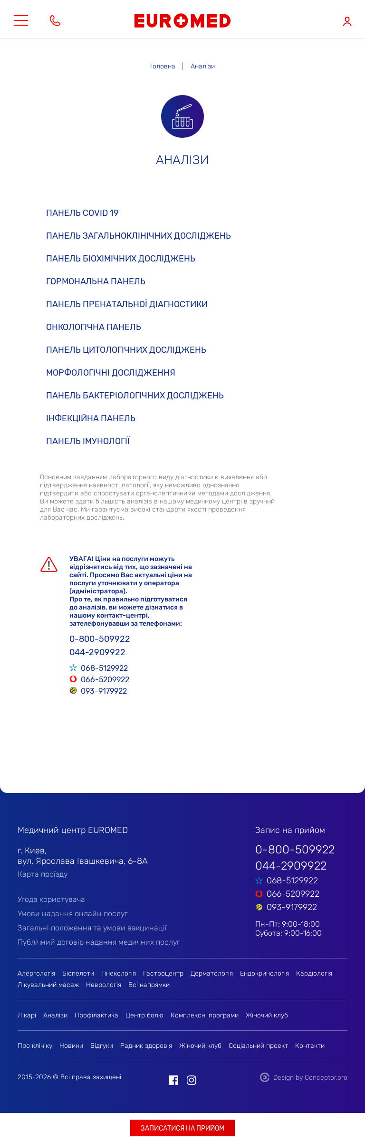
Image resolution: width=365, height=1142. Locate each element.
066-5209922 (105, 679)
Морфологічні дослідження (110, 373)
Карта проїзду (42, 874)
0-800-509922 (99, 639)
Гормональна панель (95, 281)
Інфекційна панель (90, 418)
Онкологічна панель (93, 327)
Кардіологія (314, 973)
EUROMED (182, 20)
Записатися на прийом (182, 1128)
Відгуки (101, 1046)
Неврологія (103, 985)
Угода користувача (51, 899)
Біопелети (78, 973)
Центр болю (144, 1015)
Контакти (310, 1046)
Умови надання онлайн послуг (73, 913)
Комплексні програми (205, 1015)
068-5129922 (104, 667)
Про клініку (35, 1046)
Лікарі (27, 1015)
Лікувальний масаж (48, 985)
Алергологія (36, 973)
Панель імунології (88, 441)
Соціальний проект (258, 1046)
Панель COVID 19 (82, 213)
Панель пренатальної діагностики (127, 304)
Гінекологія (118, 973)
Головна (162, 66)
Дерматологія (212, 973)
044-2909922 (97, 652)
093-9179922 (104, 690)
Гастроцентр (163, 973)
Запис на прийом (290, 830)
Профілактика (96, 1015)
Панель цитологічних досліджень (126, 350)
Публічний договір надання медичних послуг (99, 942)
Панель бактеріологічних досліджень (135, 395)
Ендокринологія (264, 973)
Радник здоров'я (146, 1046)
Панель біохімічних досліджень (120, 258)
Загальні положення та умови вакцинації (92, 927)
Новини (71, 1046)
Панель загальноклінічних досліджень (138, 236)
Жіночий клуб (267, 1015)
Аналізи (55, 1015)
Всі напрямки (149, 985)
